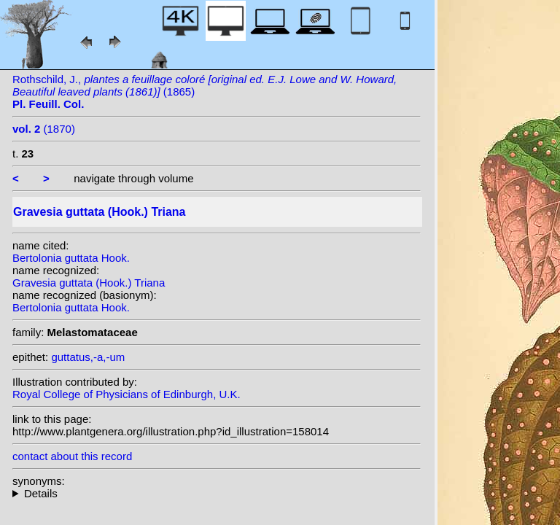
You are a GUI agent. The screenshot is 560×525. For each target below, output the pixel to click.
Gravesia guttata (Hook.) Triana (88, 282)
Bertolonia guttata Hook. (71, 258)
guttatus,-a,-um (88, 357)
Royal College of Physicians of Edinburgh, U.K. (126, 394)
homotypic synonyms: (216, 493)
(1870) (43, 128)
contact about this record (72, 456)
